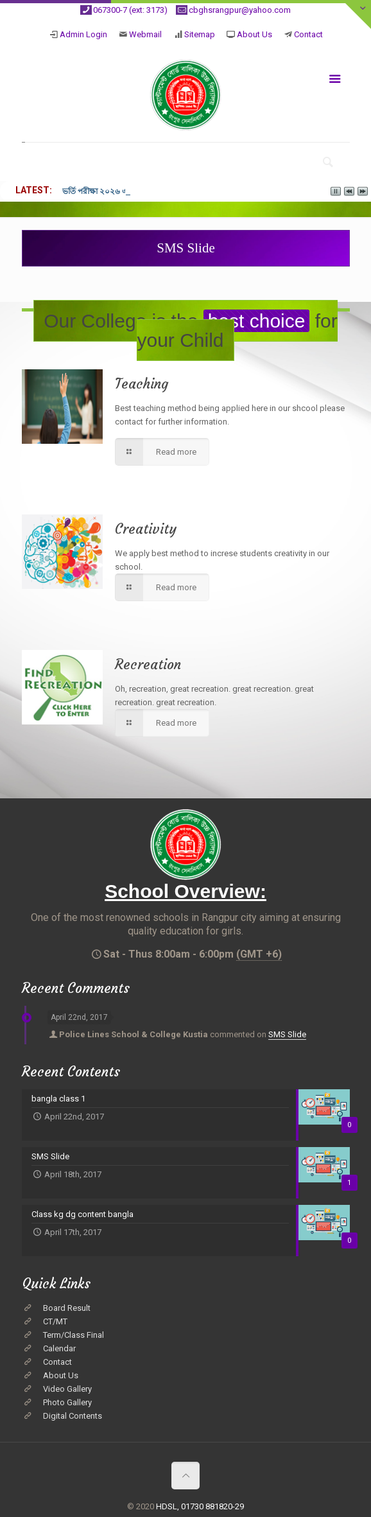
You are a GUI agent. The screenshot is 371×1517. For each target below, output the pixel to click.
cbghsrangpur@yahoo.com (240, 10)
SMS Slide (287, 1034)
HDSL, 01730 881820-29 (200, 1506)
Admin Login (83, 34)
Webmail (145, 34)
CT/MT (55, 1321)
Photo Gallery (67, 1402)
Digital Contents (72, 1416)
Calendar (59, 1348)
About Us (254, 34)
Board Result (67, 1308)
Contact (308, 34)
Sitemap (199, 34)
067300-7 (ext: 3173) (130, 10)
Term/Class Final (73, 1335)
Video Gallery (67, 1389)
